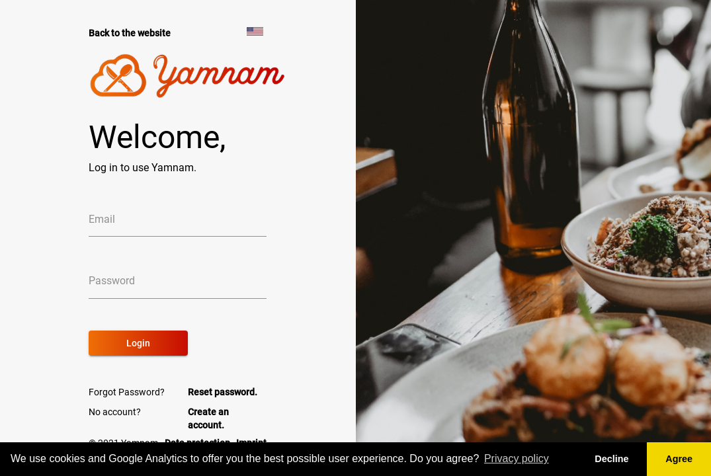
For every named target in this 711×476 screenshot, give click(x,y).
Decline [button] (611, 459)
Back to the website (130, 33)
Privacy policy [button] (516, 458)
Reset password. (222, 392)
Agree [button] (678, 459)
